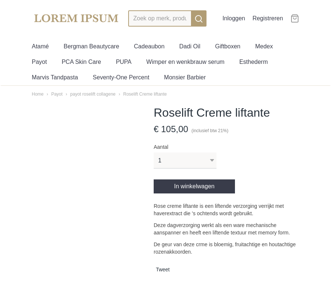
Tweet (163, 269)
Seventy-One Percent (121, 77)
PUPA (124, 62)
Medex (264, 46)
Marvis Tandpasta (55, 77)
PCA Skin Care (81, 62)
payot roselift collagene (93, 94)
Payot (39, 62)
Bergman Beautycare (91, 46)
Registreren (267, 18)
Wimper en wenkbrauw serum (185, 62)
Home (38, 94)
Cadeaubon (149, 46)
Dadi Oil (189, 46)
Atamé (40, 46)
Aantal (161, 147)
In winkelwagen (194, 186)
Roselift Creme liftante (145, 94)
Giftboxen (227, 46)
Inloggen (233, 18)
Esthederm (253, 62)
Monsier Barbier (185, 77)
